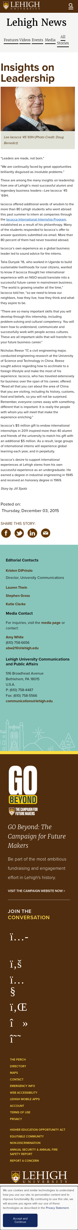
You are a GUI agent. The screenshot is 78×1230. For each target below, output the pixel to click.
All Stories (63, 40)
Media (50, 40)
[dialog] (39, 1208)
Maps (14, 1073)
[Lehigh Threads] (18, 1040)
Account (17, 1106)
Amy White (15, 637)
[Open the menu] (71, 6)
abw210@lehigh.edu (22, 648)
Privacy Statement (57, 1208)
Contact (16, 1079)
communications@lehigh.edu (29, 701)
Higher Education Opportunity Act (37, 1130)
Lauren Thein (16, 587)
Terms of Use (20, 1112)
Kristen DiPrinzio (19, 570)
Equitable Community (27, 1136)
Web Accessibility (23, 1093)
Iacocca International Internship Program (36, 219)
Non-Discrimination (25, 1143)
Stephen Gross (18, 595)
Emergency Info (22, 1086)
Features (11, 40)
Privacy (16, 1119)
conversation (29, 917)
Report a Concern (24, 1161)
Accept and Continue (20, 1220)
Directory (18, 1066)
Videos (24, 40)
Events (37, 40)
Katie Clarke (16, 604)
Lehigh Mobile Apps (25, 1099)
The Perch (18, 1059)
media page (51, 622)
